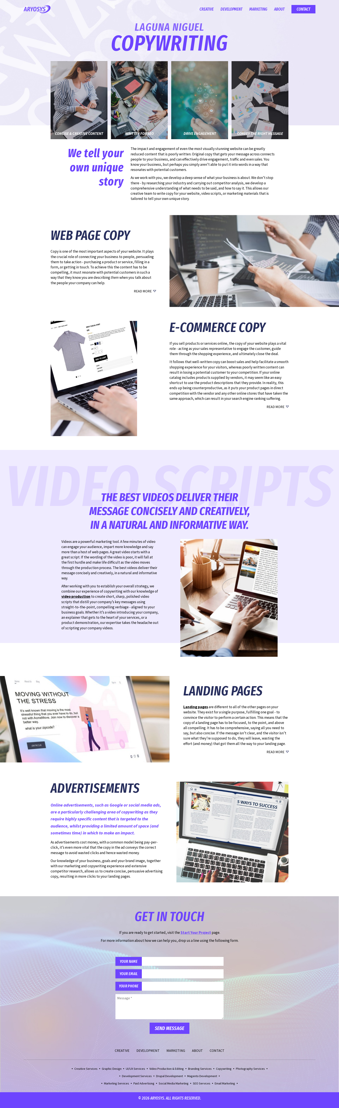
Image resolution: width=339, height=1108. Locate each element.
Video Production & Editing (166, 1072)
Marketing (258, 9)
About (279, 9)
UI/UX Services (135, 1072)
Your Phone (130, 989)
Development (231, 9)
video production (75, 596)
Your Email (131, 975)
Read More (143, 291)
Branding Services (200, 1072)
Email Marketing (225, 1087)
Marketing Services (116, 1087)
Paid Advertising (143, 1087)
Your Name (131, 962)
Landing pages (195, 707)
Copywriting (224, 1072)
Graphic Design (112, 1072)
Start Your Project (196, 932)
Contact (303, 9)
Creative (207, 9)
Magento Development (202, 1080)
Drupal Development (169, 1080)
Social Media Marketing (174, 1087)
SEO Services (201, 1087)
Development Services (137, 1080)
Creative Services (86, 1072)
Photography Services (250, 1072)
